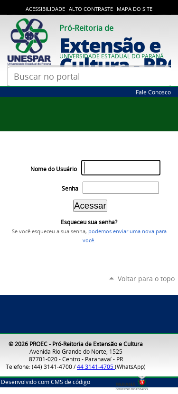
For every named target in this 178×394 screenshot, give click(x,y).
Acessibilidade (45, 9)
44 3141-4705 (96, 366)
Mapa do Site (134, 9)
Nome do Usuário (53, 169)
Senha (70, 188)
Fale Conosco (153, 92)
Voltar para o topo (146, 278)
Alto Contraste (91, 9)
